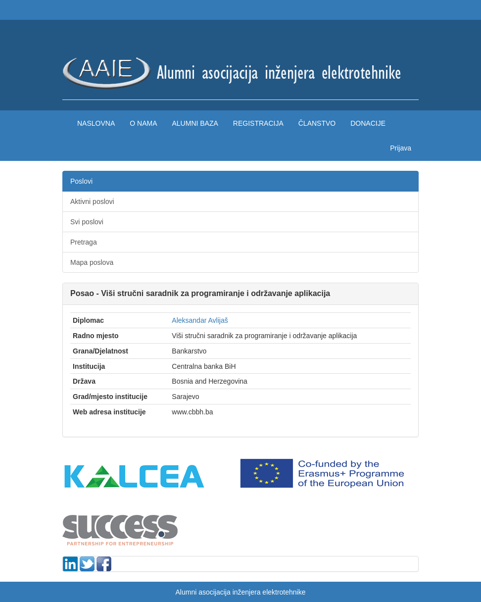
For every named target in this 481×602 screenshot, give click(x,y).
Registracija (258, 123)
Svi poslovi (86, 222)
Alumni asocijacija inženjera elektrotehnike (240, 592)
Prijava (400, 148)
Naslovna (96, 123)
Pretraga (83, 242)
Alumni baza (195, 123)
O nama (143, 123)
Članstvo (317, 123)
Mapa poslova (91, 262)
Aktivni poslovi (92, 201)
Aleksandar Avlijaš (200, 320)
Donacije (367, 123)
